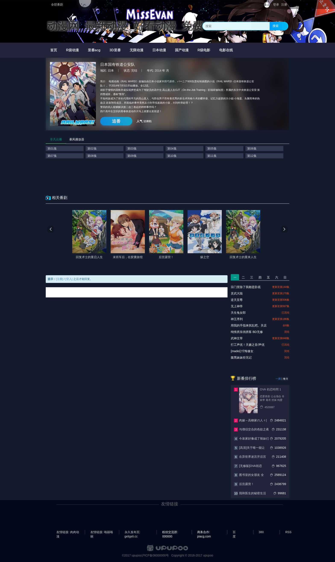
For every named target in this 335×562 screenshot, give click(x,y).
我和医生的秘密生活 (252, 493)
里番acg (94, 50)
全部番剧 (57, 4)
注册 (284, 4)
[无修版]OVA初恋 (250, 466)
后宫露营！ (246, 484)
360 (261, 532)
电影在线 (226, 50)
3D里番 (114, 50)
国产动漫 (182, 50)
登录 (276, 4)
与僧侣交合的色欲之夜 (254, 429)
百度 (234, 532)
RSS (288, 532)
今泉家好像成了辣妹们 (254, 438)
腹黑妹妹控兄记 (241, 357)
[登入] (68, 279)
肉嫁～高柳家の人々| (253, 420)
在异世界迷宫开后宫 (252, 456)
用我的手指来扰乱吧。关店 (249, 325)
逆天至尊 (237, 300)
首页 (53, 50)
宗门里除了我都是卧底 (246, 287)
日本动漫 (159, 50)
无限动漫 (136, 50)
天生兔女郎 (238, 312)
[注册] (59, 279)
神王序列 (237, 319)
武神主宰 (237, 338)
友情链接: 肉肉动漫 (67, 532)
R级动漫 (72, 50)
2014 (158, 70)
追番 (116, 121)
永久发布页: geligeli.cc (132, 532)
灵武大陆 (237, 293)
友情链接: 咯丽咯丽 (101, 532)
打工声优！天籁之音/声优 (247, 344)
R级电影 (204, 50)
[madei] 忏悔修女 (242, 351)
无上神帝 (237, 306)
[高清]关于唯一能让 (252, 447)
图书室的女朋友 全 (251, 475)
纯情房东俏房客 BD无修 (247, 332)
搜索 (276, 26)
